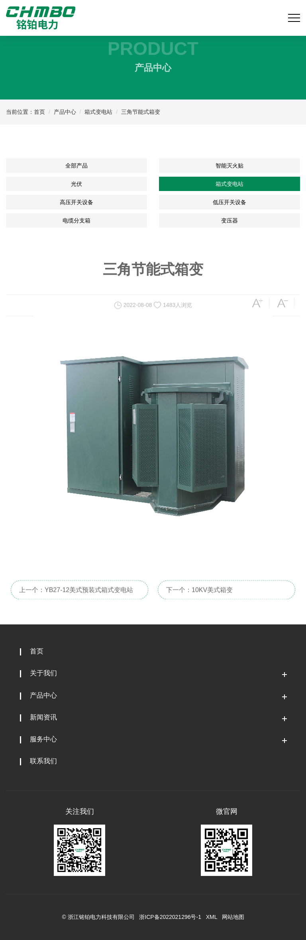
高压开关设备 (76, 202)
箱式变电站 (98, 112)
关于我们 (43, 673)
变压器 (229, 220)
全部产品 (76, 165)
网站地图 (233, 917)
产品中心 (65, 112)
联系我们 (43, 761)
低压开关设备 (229, 202)
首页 (39, 112)
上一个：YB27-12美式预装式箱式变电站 (76, 598)
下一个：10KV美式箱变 (199, 598)
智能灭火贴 (229, 165)
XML (211, 917)
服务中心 (43, 739)
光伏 (76, 184)
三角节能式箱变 (140, 112)
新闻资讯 (43, 717)
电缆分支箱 (76, 220)
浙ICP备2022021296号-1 (170, 917)
